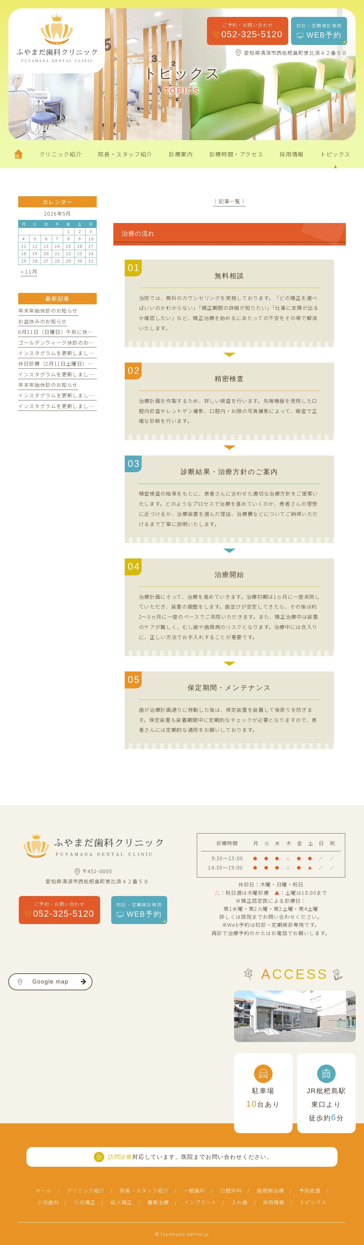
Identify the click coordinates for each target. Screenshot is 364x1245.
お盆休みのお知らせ (42, 321)
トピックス (313, 1202)
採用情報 (274, 1202)
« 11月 (29, 271)
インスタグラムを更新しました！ (59, 353)
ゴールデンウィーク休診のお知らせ (61, 342)
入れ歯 (240, 1202)
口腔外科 (231, 1190)
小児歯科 (48, 1202)
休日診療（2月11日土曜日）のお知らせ (66, 363)
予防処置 (310, 1190)
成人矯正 (121, 1202)
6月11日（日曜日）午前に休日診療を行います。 (77, 331)
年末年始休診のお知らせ (48, 310)
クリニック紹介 (86, 1190)
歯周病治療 (270, 1190)
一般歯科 (194, 1190)
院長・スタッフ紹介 (144, 1190)
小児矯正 (85, 1202)
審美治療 (158, 1202)
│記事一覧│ (229, 201)
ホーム (43, 1190)
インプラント (200, 1202)
